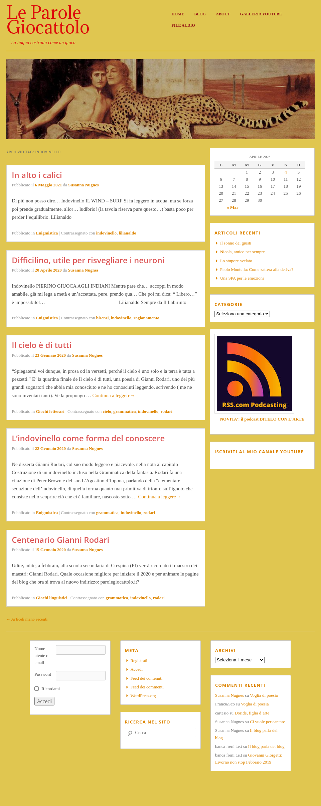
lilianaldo (127, 232)
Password (42, 674)
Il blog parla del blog (266, 746)
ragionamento (146, 317)
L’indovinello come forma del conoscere (88, 438)
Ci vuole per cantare (267, 721)
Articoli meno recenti (26, 619)
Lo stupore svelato (236, 260)
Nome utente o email (41, 655)
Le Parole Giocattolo (48, 19)
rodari (166, 411)
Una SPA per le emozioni (242, 278)
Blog (200, 14)
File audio (183, 25)
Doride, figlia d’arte (251, 712)
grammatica (124, 411)
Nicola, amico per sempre (242, 251)
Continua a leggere (114, 395)
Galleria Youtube (261, 14)
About (223, 14)
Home (177, 14)
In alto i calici (37, 174)
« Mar (232, 207)
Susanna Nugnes (83, 184)
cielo (107, 411)
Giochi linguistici (51, 597)
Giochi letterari (50, 411)
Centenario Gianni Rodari (60, 539)
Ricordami (50, 688)
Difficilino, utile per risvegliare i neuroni (88, 260)
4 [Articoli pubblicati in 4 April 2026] (286, 172)
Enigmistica (47, 232)
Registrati (138, 660)
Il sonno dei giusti (236, 243)
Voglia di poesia (264, 695)
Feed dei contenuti (146, 678)
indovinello (106, 232)
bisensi (102, 317)
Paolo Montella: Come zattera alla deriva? (256, 269)
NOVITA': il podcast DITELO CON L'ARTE (262, 419)
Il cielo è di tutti (41, 344)
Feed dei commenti (147, 686)
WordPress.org (143, 695)
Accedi (136, 669)
